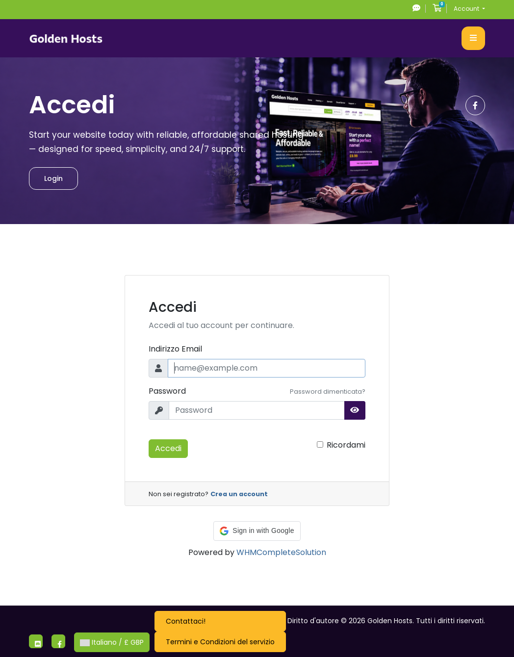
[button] (256, 531)
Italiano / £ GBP (112, 642)
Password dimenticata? (327, 391)
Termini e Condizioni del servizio (220, 642)
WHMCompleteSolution (281, 552)
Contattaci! (186, 621)
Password (167, 391)
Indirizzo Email (175, 348)
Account (467, 8)
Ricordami (346, 445)
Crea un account (239, 494)
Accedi (168, 448)
